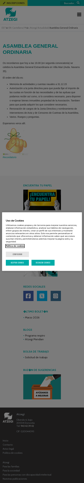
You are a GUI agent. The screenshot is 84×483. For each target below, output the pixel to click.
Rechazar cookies (43, 262)
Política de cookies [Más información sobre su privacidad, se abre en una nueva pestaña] (15, 246)
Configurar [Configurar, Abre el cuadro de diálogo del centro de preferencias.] (17, 254)
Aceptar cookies (17, 262)
